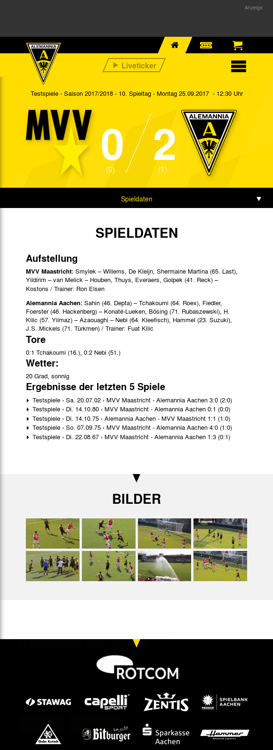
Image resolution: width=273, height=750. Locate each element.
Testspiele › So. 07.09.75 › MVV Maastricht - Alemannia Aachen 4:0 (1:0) (131, 427)
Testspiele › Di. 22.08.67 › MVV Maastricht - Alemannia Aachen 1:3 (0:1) (130, 436)
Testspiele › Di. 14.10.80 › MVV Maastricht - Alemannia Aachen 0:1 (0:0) (130, 408)
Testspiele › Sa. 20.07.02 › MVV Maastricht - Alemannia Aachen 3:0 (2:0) (131, 399)
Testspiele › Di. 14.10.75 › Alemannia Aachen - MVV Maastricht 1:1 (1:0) (130, 418)
